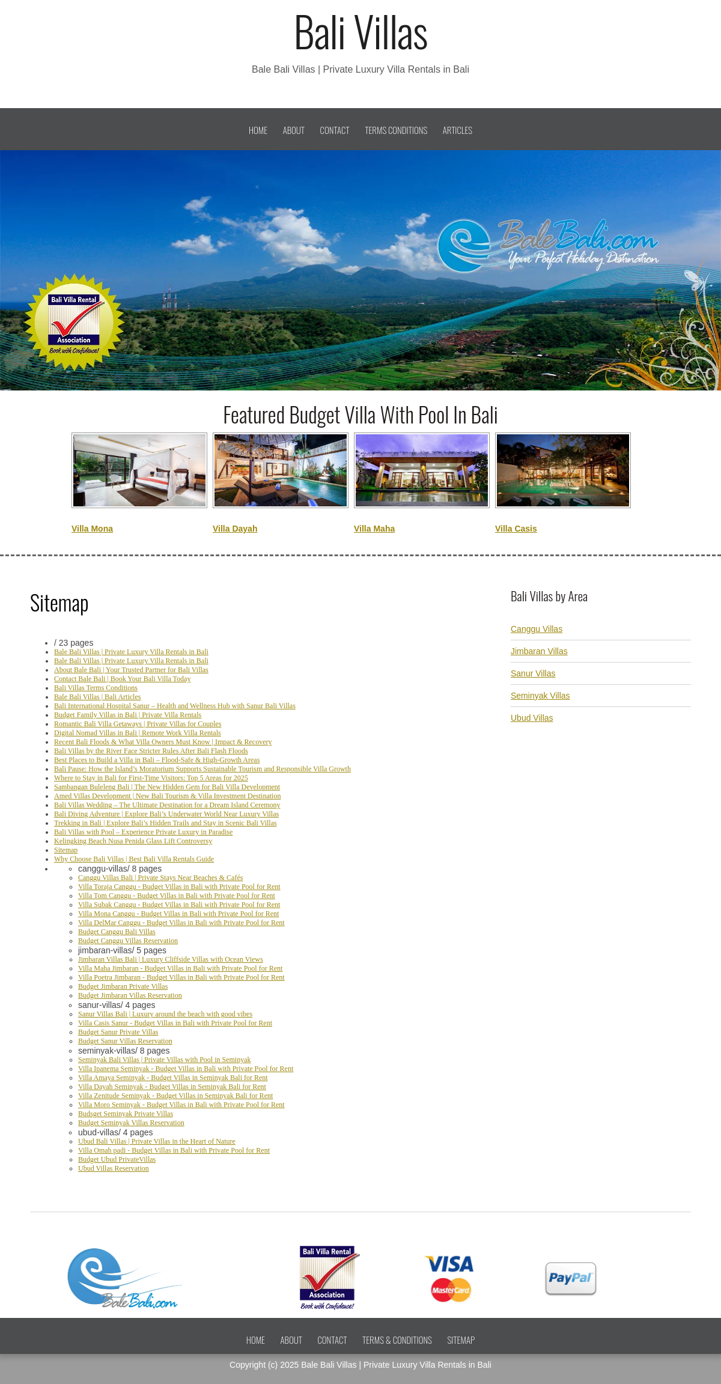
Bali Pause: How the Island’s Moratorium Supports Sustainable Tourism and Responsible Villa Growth (202, 769)
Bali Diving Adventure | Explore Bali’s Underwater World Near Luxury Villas (166, 814)
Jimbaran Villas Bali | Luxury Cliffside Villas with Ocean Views (170, 959)
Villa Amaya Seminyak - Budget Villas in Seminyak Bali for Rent (173, 1077)
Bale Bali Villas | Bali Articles (97, 697)
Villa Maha (374, 528)
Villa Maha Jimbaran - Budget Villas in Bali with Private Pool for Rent (180, 968)
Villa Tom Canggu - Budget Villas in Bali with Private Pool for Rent (176, 895)
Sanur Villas (533, 673)
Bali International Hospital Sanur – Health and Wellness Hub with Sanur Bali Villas (175, 706)
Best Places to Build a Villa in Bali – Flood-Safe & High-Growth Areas (157, 760)
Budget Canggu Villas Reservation (128, 940)
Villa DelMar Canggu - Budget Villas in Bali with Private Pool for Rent (181, 922)
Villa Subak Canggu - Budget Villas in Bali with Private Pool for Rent (179, 904)
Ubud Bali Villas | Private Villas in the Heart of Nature (157, 1141)
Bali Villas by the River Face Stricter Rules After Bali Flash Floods (151, 751)
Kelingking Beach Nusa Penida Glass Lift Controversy (133, 841)
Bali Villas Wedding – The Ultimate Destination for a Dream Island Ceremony (167, 805)
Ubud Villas (532, 718)
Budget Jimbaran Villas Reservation (130, 995)
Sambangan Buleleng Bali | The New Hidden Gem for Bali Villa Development (167, 787)
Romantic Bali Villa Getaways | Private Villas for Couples (137, 724)
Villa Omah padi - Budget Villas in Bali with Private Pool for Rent (174, 1150)
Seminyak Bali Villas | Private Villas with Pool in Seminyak (164, 1059)
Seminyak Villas (540, 695)
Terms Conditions (396, 129)
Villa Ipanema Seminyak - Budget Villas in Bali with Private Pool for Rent (185, 1068)
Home (258, 129)
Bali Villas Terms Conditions (96, 688)
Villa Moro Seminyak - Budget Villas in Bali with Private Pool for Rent (181, 1104)
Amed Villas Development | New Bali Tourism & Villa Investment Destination (167, 796)
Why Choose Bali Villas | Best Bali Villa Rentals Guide (134, 859)
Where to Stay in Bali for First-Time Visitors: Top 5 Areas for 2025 (151, 778)
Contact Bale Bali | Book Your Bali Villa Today (122, 679)
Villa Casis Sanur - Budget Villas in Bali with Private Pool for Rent (175, 1023)
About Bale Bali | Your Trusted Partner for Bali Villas (131, 670)
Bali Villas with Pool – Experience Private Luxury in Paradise (143, 832)
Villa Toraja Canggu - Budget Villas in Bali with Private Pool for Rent (179, 886)
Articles (457, 129)
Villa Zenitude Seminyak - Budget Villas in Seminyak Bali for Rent (175, 1095)
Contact (335, 129)
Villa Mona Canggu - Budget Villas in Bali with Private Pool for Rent (178, 913)
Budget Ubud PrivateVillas (117, 1159)
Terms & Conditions (397, 1339)
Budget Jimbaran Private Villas (123, 986)
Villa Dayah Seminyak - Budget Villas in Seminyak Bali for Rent (172, 1086)
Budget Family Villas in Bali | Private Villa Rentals (127, 715)
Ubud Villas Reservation (113, 1168)
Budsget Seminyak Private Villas (125, 1113)
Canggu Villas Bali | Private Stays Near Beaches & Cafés (160, 877)
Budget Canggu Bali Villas (117, 931)
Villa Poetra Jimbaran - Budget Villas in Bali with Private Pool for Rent (181, 977)
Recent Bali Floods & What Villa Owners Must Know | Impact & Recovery (163, 742)
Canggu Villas (536, 629)
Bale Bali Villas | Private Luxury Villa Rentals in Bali (131, 652)
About (294, 129)
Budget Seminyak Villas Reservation (131, 1122)
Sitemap (66, 850)
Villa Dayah (235, 528)
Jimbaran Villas (539, 651)
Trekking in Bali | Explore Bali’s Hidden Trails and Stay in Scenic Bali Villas (165, 823)
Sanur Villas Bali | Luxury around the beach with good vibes (165, 1014)
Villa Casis (516, 528)
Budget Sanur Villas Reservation (125, 1041)
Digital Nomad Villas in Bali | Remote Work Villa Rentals (137, 733)
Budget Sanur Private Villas (118, 1032)
